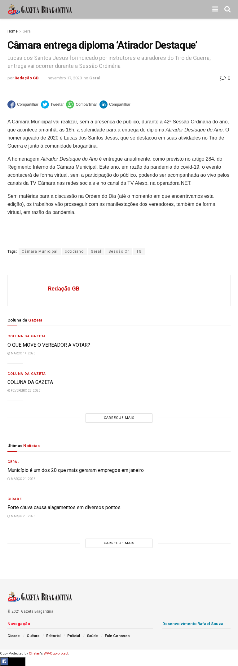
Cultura (33, 636)
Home (12, 31)
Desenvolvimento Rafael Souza (192, 623)
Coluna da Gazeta (26, 336)
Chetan (34, 653)
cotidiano (74, 251)
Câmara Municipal (40, 251)
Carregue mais (119, 418)
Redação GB (27, 78)
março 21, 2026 (21, 479)
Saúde (92, 636)
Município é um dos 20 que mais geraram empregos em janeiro (75, 470)
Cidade (14, 499)
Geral (27, 31)
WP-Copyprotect (56, 653)
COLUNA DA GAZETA (30, 382)
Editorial (53, 636)
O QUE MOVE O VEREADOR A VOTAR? (48, 345)
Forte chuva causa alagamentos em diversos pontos (64, 507)
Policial (73, 636)
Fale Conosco (117, 636)
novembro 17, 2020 (65, 78)
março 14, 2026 (21, 353)
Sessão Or (118, 251)
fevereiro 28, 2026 (23, 390)
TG (139, 251)
